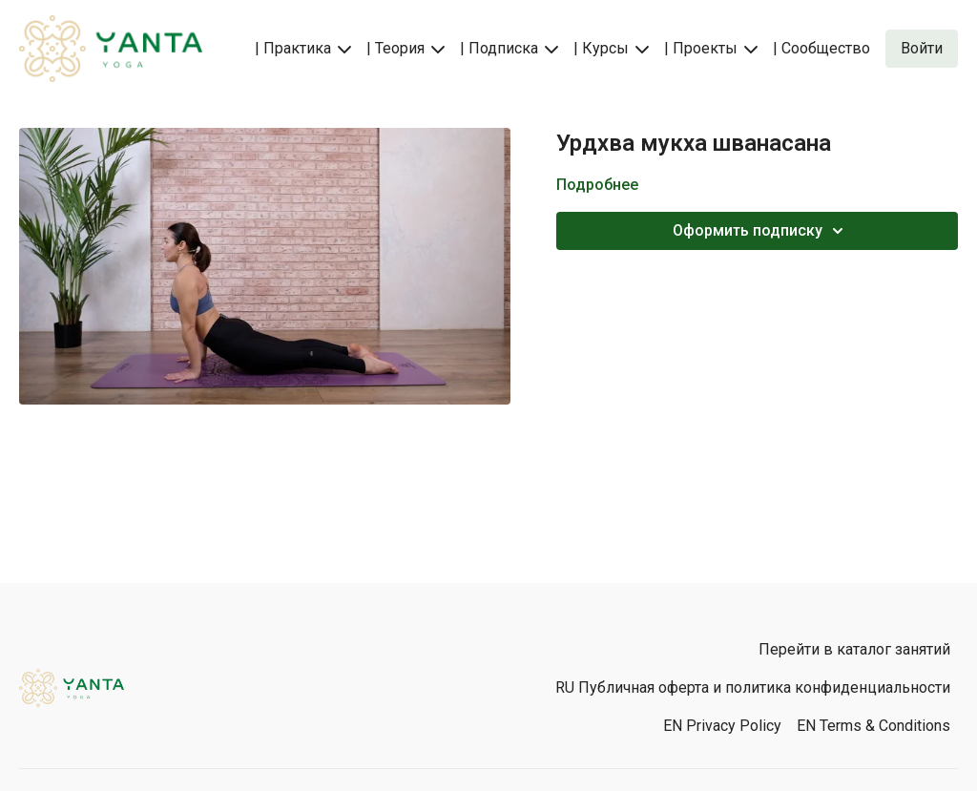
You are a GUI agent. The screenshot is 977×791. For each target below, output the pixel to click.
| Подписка (509, 48)
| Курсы (611, 48)
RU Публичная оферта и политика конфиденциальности (752, 687)
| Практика (303, 48)
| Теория (405, 48)
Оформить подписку (761, 230)
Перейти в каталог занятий (854, 649)
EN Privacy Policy (722, 726)
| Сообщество (821, 48)
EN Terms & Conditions (873, 726)
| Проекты (711, 48)
